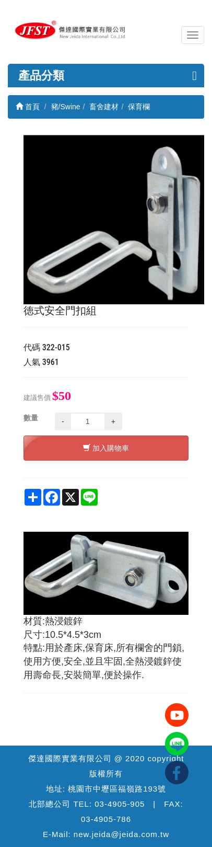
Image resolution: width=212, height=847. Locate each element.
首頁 (28, 106)
